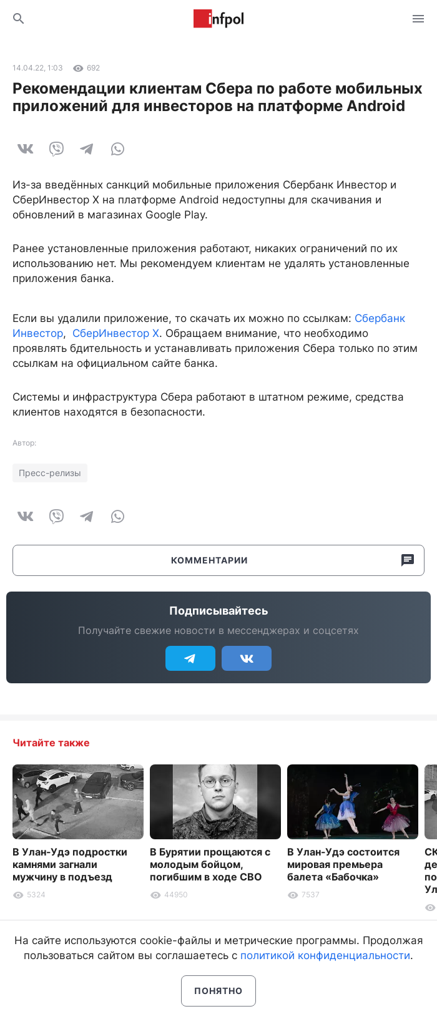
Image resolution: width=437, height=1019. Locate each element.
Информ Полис (218, 18)
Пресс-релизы (50, 472)
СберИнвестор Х (115, 333)
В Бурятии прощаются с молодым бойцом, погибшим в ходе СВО (210, 864)
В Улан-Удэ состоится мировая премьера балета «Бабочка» (343, 864)
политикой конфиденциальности (325, 955)
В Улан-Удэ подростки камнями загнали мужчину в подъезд (69, 864)
